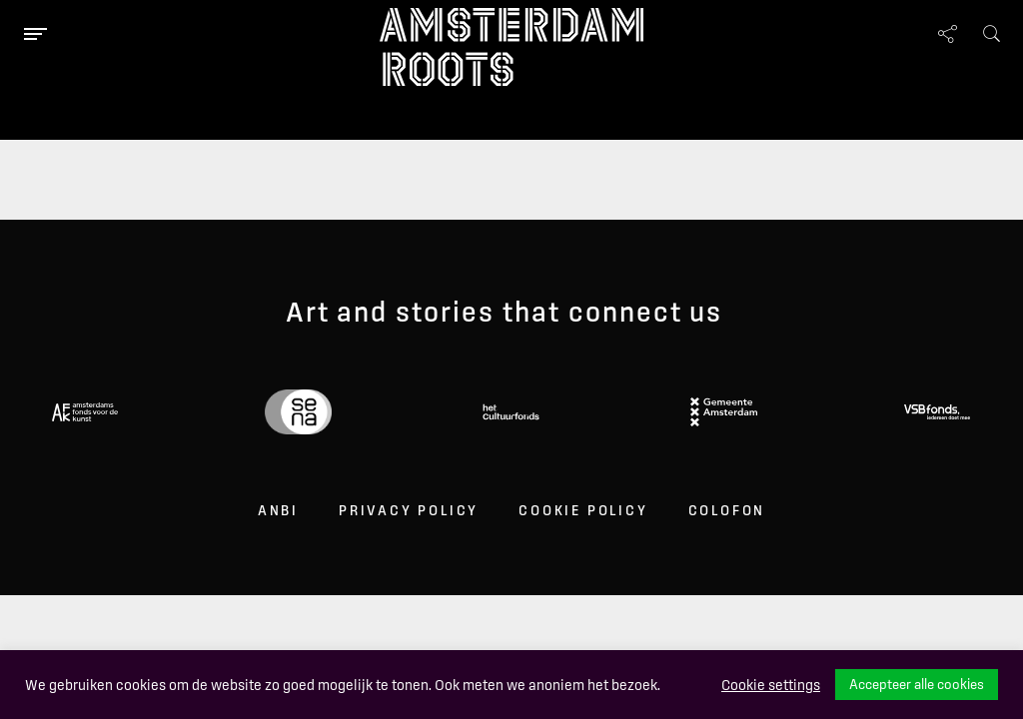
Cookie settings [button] (770, 685)
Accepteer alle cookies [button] (916, 684)
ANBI (278, 510)
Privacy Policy (409, 510)
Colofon (727, 510)
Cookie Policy (582, 510)
